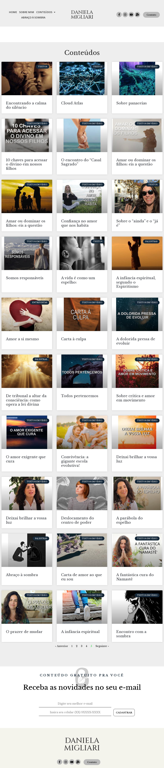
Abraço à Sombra (33, 17)
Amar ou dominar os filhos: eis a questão (136, 146)
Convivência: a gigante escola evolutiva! (74, 445)
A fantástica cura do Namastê (135, 561)
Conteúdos (45, 12)
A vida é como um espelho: (78, 264)
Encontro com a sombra (131, 618)
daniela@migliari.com (110, 758)
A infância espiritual (80, 616)
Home (13, 12)
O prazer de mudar (24, 616)
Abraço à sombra (22, 559)
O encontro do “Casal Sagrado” (81, 146)
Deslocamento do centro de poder (77, 504)
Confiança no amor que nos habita (79, 207)
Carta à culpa (73, 323)
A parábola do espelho (129, 504)
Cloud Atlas (72, 87)
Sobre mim (26, 12)
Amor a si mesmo (22, 323)
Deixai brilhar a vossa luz (136, 443)
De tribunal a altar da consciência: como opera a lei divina (26, 384)
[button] (151, 15)
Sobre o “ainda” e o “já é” (137, 207)
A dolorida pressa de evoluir (135, 325)
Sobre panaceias (131, 87)
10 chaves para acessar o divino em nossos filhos (26, 148)
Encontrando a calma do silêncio (26, 89)
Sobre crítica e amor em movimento (135, 382)
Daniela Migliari (82, 14)
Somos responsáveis (24, 262)
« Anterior (61, 630)
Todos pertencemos (79, 380)
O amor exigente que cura (26, 443)
